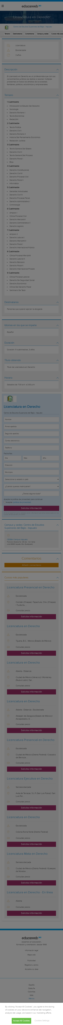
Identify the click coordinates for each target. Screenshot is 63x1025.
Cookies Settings (41, 1020)
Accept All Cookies (21, 1021)
